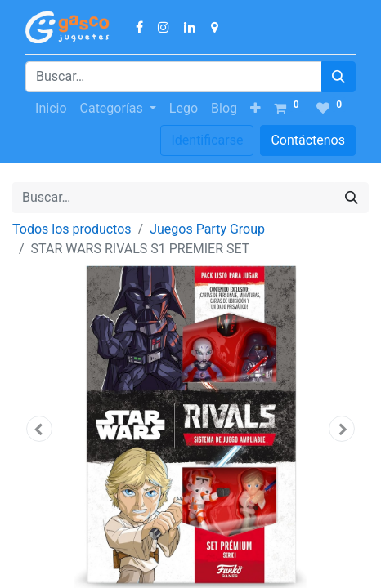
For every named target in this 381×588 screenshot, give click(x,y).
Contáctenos (308, 140)
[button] (255, 108)
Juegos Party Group (207, 229)
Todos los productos (72, 229)
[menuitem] (51, 108)
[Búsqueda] (338, 76)
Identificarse (207, 140)
